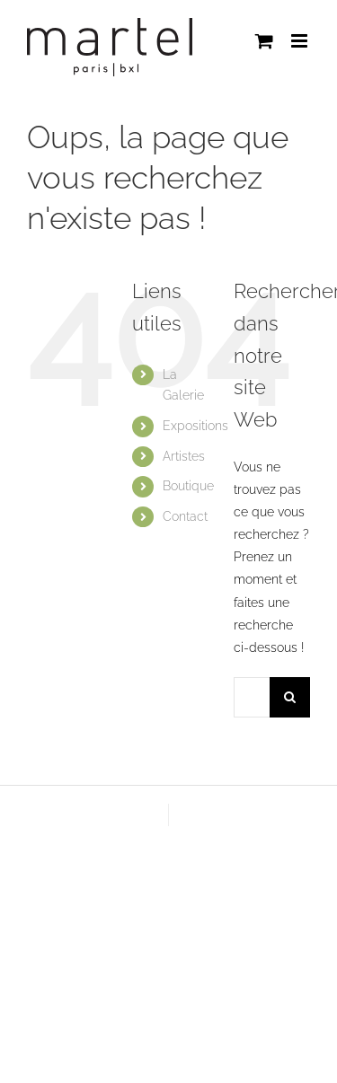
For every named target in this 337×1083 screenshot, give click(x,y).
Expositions (195, 425)
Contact (185, 516)
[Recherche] (290, 697)
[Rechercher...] (252, 697)
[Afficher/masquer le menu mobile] (300, 40)
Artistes (184, 456)
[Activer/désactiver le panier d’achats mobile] (264, 40)
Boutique (188, 486)
